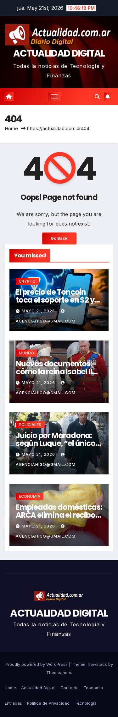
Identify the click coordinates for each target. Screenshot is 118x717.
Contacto (69, 687)
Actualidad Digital (38, 687)
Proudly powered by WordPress (37, 664)
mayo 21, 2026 (39, 311)
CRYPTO (27, 281)
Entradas (13, 703)
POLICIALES (30, 424)
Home (11, 128)
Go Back (59, 238)
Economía (93, 687)
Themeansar (58, 672)
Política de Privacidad (48, 703)
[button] (97, 96)
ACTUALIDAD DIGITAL (58, 53)
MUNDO (26, 353)
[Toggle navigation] (54, 96)
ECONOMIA (29, 496)
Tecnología (86, 703)
